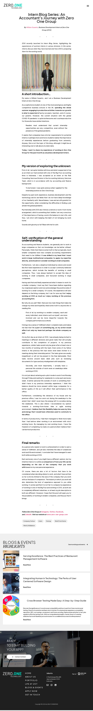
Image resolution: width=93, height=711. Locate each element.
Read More (27, 564)
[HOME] (35, 674)
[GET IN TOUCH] (35, 696)
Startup (48, 521)
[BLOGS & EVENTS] (35, 689)
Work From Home (60, 521)
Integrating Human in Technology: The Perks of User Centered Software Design (51, 580)
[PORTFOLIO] (35, 681)
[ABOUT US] (35, 678)
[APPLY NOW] (35, 692)
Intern (40, 521)
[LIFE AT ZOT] (35, 685)
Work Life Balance (29, 525)
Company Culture (29, 521)
